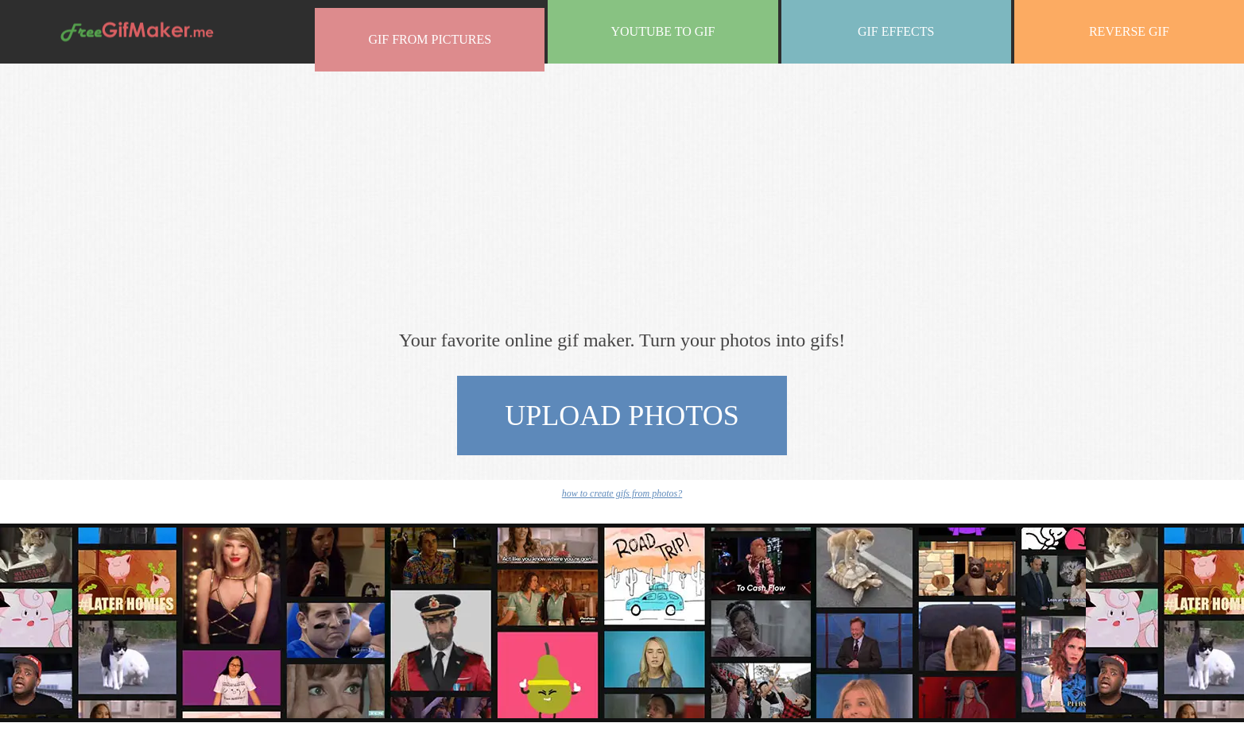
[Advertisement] (622, 194)
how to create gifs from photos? (622, 493)
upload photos (621, 415)
